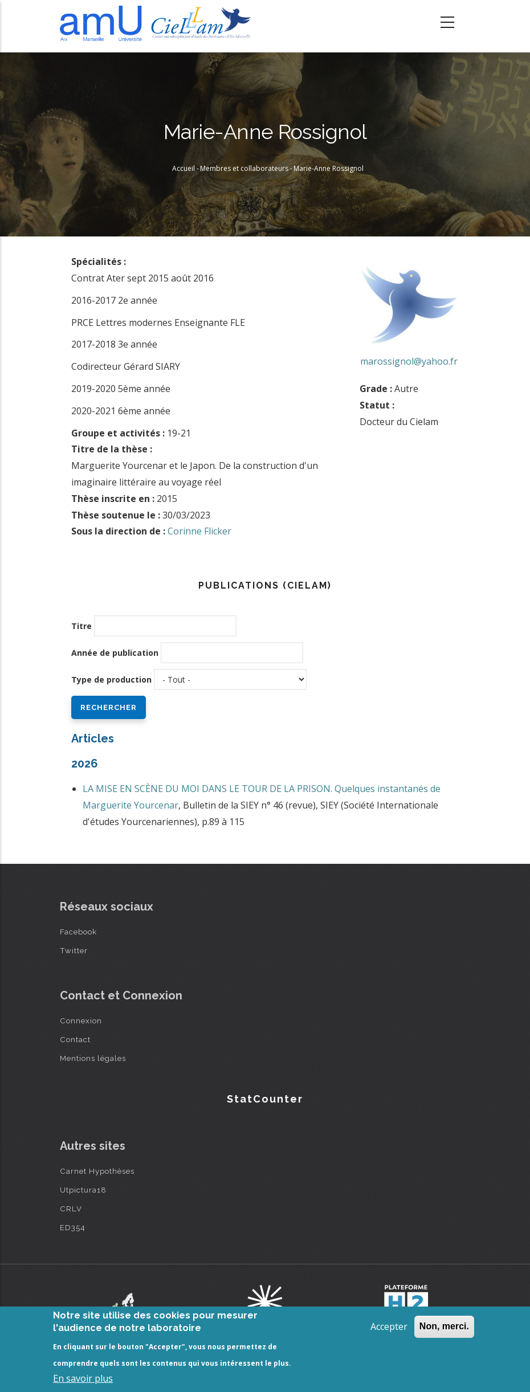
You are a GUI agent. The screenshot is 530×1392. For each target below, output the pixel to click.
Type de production (111, 679)
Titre (81, 626)
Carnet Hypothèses (97, 1170)
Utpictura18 (83, 1189)
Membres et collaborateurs (244, 168)
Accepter (388, 1326)
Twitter (74, 950)
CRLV (71, 1208)
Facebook (78, 931)
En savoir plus (83, 1378)
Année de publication (114, 652)
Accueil (183, 168)
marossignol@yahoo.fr (409, 361)
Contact (75, 1039)
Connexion (81, 1020)
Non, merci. (444, 1326)
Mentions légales (93, 1058)
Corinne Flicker (199, 531)
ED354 (72, 1227)
